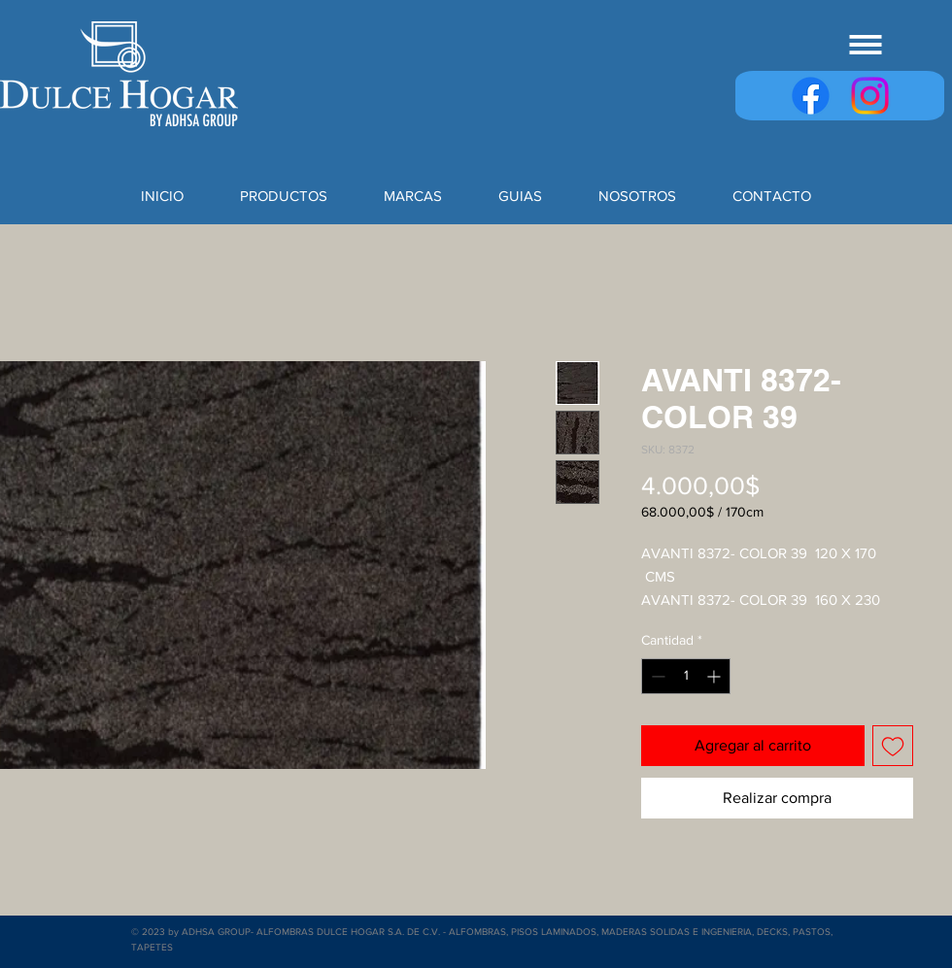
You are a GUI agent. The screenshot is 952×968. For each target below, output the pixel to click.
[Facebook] (810, 95)
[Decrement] (656, 676)
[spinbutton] (685, 676)
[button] (865, 44)
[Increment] (715, 676)
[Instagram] (870, 95)
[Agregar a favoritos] (892, 745)
